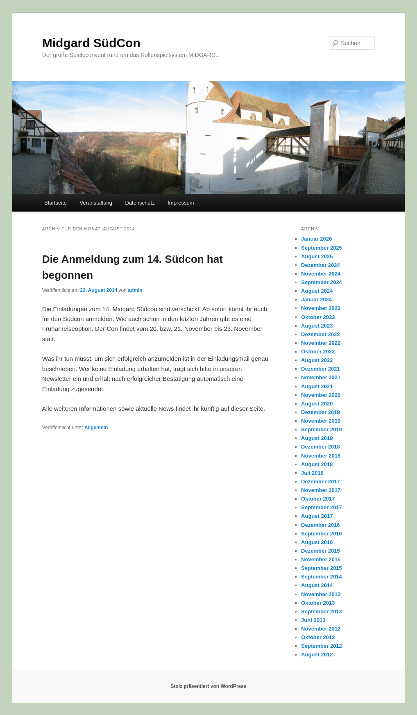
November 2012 (320, 629)
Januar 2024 (316, 299)
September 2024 (321, 282)
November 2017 (320, 490)
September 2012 (321, 646)
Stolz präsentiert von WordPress (208, 686)
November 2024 (320, 274)
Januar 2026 (316, 239)
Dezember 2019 (320, 412)
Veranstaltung (95, 203)
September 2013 (321, 611)
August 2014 (317, 585)
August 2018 (317, 464)
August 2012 (317, 654)
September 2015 (321, 568)
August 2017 (317, 516)
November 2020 (320, 395)
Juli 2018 (312, 473)
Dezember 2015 (320, 551)
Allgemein (96, 427)
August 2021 (317, 386)
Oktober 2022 (318, 351)
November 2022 (320, 343)
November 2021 (320, 377)
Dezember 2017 (320, 481)
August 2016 (317, 542)
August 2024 (317, 291)
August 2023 (317, 326)
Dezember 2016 (320, 525)
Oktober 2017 (318, 499)
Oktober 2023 (318, 317)
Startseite (55, 203)
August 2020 (317, 404)
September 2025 (321, 248)
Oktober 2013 (318, 603)
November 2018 (320, 456)
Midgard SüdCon (91, 43)
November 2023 (320, 308)
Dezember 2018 (320, 447)
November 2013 (320, 594)
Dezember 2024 (320, 265)
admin (135, 290)
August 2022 (317, 360)
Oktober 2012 (318, 637)
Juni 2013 (313, 620)
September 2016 (321, 534)
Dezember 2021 (320, 369)
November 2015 (320, 559)
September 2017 (321, 507)
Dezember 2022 (320, 334)
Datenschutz (139, 203)
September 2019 (321, 429)
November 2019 (320, 421)
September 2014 (321, 577)
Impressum (181, 203)
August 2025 (317, 256)
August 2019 (317, 438)
